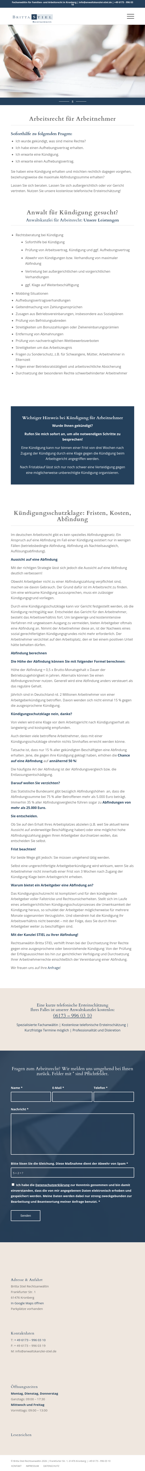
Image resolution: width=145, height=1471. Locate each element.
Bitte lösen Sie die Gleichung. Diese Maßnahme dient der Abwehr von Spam (69, 1163)
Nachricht (20, 1109)
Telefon (101, 1088)
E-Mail (58, 1088)
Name (16, 1088)
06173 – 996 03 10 (72, 1015)
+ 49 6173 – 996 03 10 (30, 1340)
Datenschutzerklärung (52, 1185)
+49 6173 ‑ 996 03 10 (99, 1460)
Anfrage (54, 967)
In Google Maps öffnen (27, 1303)
